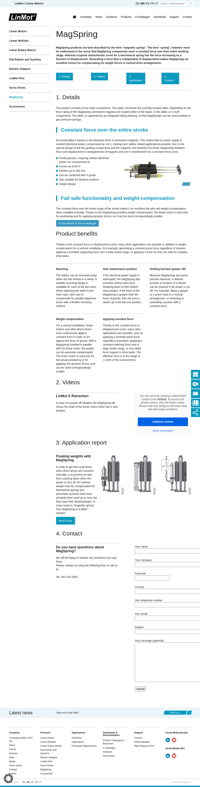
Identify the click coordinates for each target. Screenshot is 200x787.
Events (12, 749)
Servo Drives (17, 87)
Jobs (11, 757)
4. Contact (169, 78)
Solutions (111, 16)
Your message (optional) (163, 661)
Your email (163, 616)
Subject (163, 629)
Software (107, 752)
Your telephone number (163, 602)
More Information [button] (163, 430)
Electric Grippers (20, 68)
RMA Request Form (144, 746)
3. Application (135, 78)
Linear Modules (19, 40)
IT (156, 3)
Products (126, 16)
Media (12, 761)
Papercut (187, 782)
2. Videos (99, 76)
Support (174, 16)
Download (160, 16)
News (99, 16)
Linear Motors (18, 31)
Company (86, 16)
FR (152, 3)
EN (142, 3)
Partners (13, 753)
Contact (187, 16)
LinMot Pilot (16, 78)
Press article (15, 765)
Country (163, 589)
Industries (77, 738)
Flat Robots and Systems (25, 59)
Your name (163, 549)
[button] (184, 184)
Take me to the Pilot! (67, 712)
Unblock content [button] (162, 421)
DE (137, 3)
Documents (108, 756)
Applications (78, 742)
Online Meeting (142, 742)
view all (175, 712)
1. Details (64, 76)
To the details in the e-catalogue (77, 223)
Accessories (17, 106)
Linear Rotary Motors (22, 50)
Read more (65, 520)
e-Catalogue (142, 16)
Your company (163, 562)
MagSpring (16, 97)
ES (147, 3)
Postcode (152, 575)
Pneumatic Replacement (84, 746)
